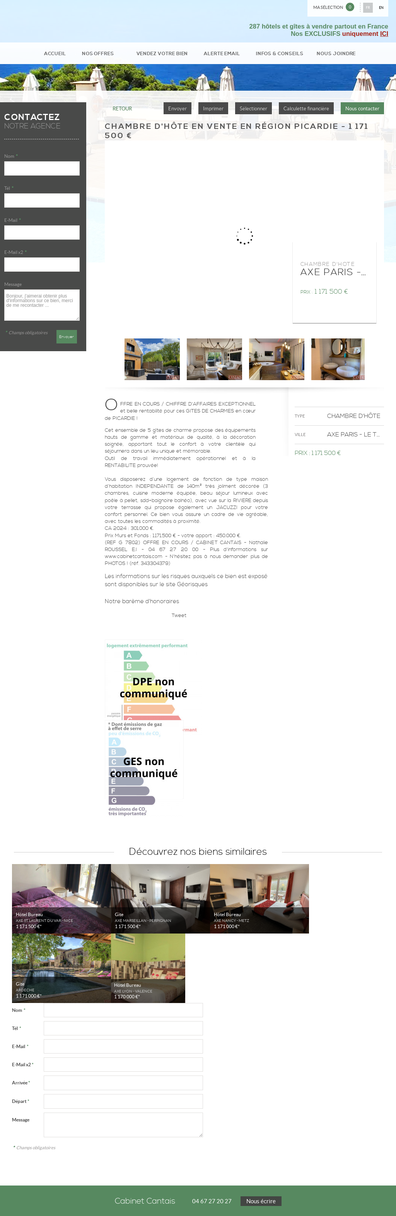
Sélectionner (253, 111)
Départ (20, 1034)
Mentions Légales (22, 1194)
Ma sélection (333, 7)
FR (368, 8)
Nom (11, 158)
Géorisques (192, 587)
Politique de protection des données (77, 1194)
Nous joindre (317, 55)
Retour (122, 111)
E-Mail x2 (15, 254)
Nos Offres (113, 55)
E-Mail (12, 222)
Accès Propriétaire (108, 1199)
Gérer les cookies (130, 1194)
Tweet (179, 618)
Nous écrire (261, 1134)
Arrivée (21, 1015)
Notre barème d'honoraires (143, 604)
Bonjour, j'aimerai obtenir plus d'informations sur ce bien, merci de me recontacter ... (41, 307)
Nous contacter (362, 111)
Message (13, 286)
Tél (9, 190)
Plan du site (75, 1199)
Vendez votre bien (167, 55)
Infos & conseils (269, 55)
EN (381, 8)
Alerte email (219, 55)
